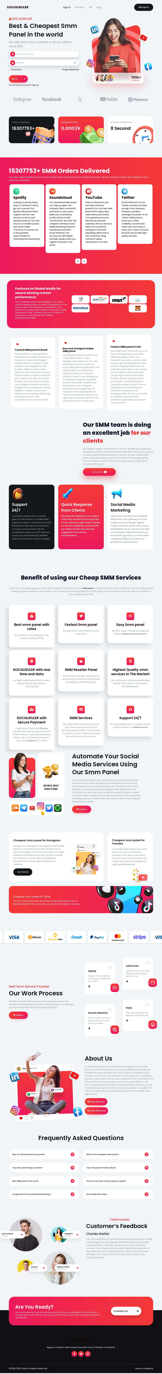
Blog (99, 7)
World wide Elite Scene (117, 1195)
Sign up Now (99, 472)
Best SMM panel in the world (43, 1182)
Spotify (19, 197)
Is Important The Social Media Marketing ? (43, 1195)
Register (82, 810)
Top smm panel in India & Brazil (117, 1169)
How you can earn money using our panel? (117, 1182)
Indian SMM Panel (96, 1111)
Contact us (126, 1312)
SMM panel (88, 589)
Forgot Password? (70, 71)
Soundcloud (60, 197)
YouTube (93, 197)
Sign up (35, 86)
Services (79, 7)
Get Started (22, 873)
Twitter (128, 197)
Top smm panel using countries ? (43, 1169)
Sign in (66, 7)
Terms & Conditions (144, 1369)
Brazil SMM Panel (96, 1102)
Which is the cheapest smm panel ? (117, 1155)
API (90, 7)
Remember (15, 71)
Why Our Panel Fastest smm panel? (43, 1155)
